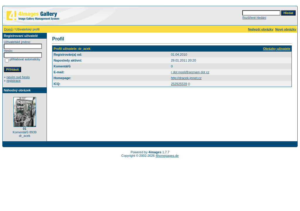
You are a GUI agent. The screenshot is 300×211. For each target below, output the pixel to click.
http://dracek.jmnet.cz (186, 78)
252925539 (179, 84)
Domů (8, 29)
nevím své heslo (18, 77)
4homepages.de (167, 155)
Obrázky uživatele (276, 48)
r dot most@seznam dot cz (190, 72)
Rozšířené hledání (254, 17)
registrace (13, 80)
